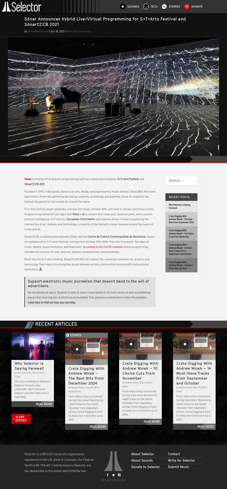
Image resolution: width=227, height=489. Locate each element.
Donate (196, 6)
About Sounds (142, 460)
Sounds (133, 6)
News (70, 31)
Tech (154, 6)
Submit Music (178, 467)
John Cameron (24, 372)
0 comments (83, 31)
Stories (174, 6)
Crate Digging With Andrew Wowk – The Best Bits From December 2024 (181, 219)
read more (44, 404)
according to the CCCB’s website (103, 246)
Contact (174, 454)
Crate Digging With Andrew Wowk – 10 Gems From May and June (180, 265)
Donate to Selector (145, 467)
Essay (17, 376)
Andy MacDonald (38, 31)
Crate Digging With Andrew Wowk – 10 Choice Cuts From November (181, 233)
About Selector (142, 454)
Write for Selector (181, 460)
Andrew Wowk (78, 387)
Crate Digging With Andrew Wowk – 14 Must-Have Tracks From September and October (194, 373)
